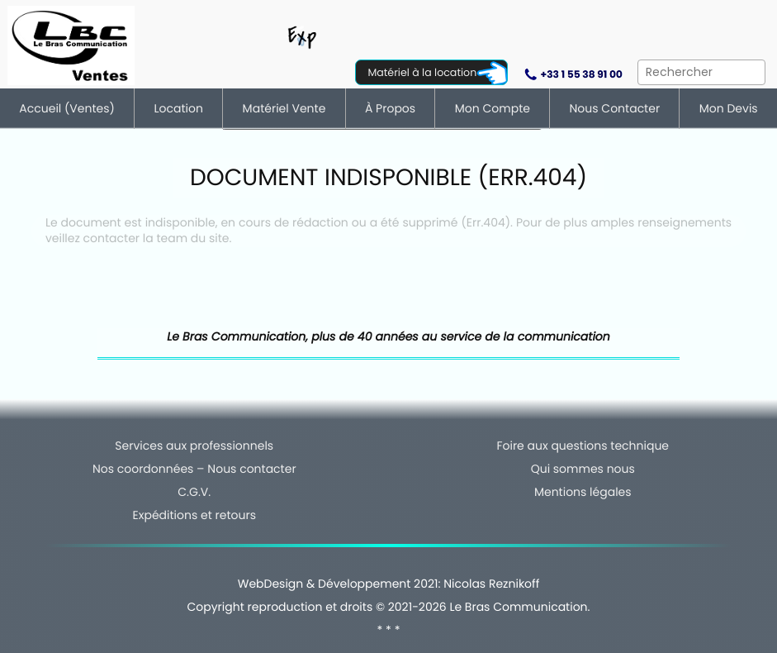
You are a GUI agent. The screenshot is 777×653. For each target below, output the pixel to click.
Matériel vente (284, 108)
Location (178, 108)
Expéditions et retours (194, 515)
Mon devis (728, 108)
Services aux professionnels (194, 445)
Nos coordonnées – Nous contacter (194, 468)
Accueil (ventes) (67, 108)
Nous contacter (615, 108)
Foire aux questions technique (582, 445)
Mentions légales (583, 492)
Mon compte (492, 108)
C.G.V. (194, 492)
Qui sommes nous (583, 468)
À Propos (390, 108)
